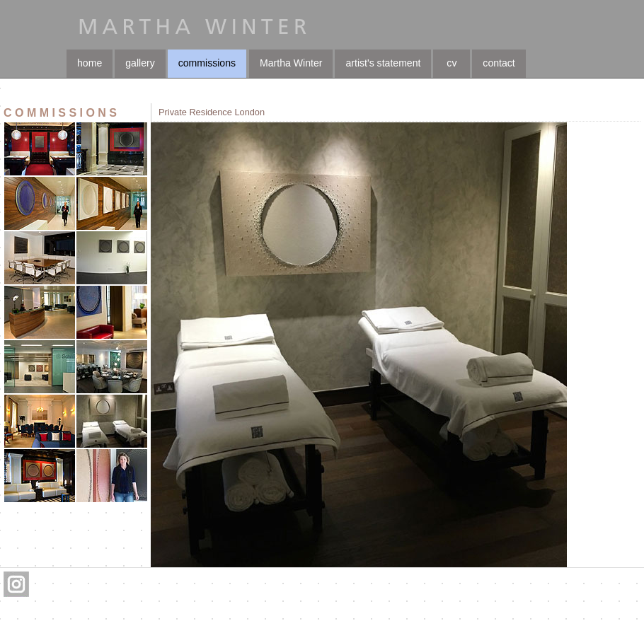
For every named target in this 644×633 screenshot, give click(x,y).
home (89, 63)
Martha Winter (291, 63)
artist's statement (382, 63)
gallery (139, 63)
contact (498, 63)
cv (451, 63)
